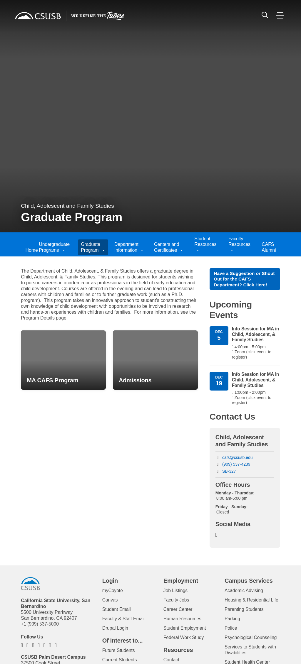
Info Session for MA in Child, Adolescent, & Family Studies (254, 335)
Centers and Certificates (168, 247)
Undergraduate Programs (54, 247)
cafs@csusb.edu (237, 459)
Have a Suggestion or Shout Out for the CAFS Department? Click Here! (241, 279)
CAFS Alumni (269, 247)
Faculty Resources (239, 244)
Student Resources (205, 244)
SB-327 (229, 472)
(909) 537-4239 (236, 466)
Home (29, 250)
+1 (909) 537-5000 (40, 625)
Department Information (128, 247)
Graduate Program (93, 247)
